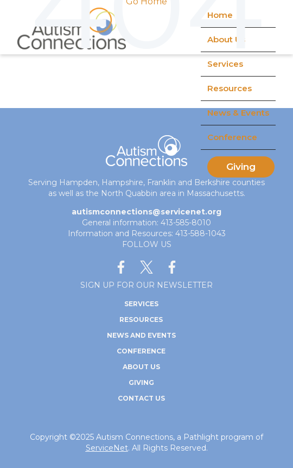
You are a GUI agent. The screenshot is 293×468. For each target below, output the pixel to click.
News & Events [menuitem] (238, 112)
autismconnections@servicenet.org (146, 212)
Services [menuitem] (141, 304)
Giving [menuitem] (241, 166)
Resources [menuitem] (229, 88)
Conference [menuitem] (232, 137)
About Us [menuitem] (141, 367)
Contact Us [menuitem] (141, 398)
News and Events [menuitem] (141, 335)
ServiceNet (107, 448)
